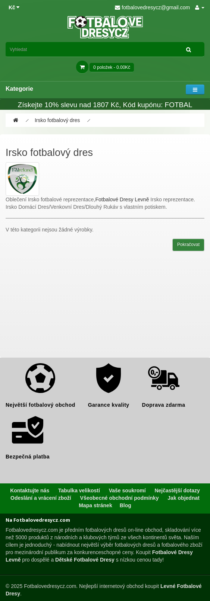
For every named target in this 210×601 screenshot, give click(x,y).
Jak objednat (183, 498)
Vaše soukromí (127, 490)
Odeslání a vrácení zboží (40, 498)
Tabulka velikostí (79, 490)
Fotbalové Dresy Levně (122, 199)
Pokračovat (188, 244)
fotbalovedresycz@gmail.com (152, 7)
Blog (125, 505)
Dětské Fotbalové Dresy (85, 560)
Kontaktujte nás (29, 490)
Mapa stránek (95, 505)
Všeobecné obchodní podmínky (119, 498)
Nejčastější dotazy (177, 490)
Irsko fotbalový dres (57, 120)
